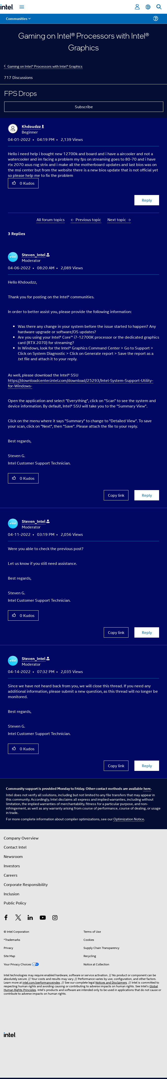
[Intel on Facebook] (6, 918)
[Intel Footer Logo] (10, 1034)
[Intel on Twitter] (18, 918)
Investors (12, 866)
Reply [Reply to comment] (147, 495)
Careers (10, 875)
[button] (14, 183)
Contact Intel (15, 847)
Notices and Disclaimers (111, 982)
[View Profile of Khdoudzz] (33, 126)
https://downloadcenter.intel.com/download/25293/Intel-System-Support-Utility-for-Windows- (80, 383)
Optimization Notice (128, 818)
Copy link (116, 495)
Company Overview (21, 838)
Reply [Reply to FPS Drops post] (147, 200)
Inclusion (11, 894)
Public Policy (15, 903)
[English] (148, 7)
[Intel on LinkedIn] (30, 918)
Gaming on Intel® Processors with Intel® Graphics (45, 66)
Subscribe (84, 106)
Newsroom (13, 856)
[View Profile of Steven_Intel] (35, 255)
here (147, 788)
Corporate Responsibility (26, 884)
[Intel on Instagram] (55, 918)
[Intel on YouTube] (43, 918)
